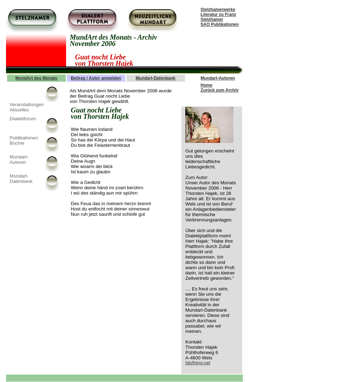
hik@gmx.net (197, 362)
